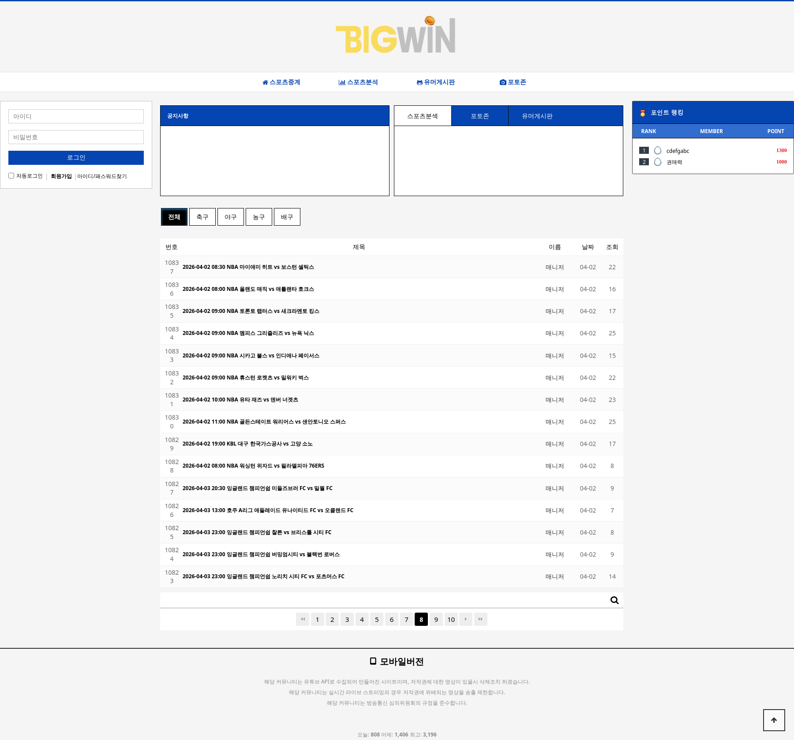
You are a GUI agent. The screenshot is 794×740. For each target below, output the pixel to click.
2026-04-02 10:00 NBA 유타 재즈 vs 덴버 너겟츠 (240, 399)
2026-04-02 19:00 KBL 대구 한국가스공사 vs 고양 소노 (248, 443)
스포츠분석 (358, 82)
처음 (302, 619)
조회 (612, 246)
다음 (465, 619)
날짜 (588, 246)
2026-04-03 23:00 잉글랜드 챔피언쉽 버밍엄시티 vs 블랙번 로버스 (261, 554)
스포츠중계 (281, 82)
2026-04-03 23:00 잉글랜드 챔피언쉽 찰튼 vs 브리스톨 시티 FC (257, 532)
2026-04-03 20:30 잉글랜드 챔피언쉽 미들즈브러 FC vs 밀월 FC (258, 488)
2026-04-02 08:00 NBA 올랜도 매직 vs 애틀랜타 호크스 (248, 289)
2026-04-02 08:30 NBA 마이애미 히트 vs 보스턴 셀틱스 (248, 267)
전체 (174, 216)
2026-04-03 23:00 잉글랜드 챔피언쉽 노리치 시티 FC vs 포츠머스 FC (264, 576)
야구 (231, 216)
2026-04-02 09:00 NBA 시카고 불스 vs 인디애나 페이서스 (251, 355)
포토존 (513, 82)
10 (451, 619)
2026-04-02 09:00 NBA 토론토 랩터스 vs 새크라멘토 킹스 (251, 311)
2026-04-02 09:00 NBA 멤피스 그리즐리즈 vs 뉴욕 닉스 (248, 333)
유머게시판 (436, 82)
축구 (202, 216)
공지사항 (177, 115)
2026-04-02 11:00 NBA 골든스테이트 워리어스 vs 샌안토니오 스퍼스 (264, 421)
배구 (287, 216)
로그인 (76, 157)
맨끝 (480, 619)
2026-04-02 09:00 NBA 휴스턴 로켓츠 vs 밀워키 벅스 (246, 377)
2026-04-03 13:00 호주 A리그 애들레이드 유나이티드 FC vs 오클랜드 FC (268, 510)
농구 (259, 216)
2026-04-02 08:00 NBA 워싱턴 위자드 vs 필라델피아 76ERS (253, 465)
